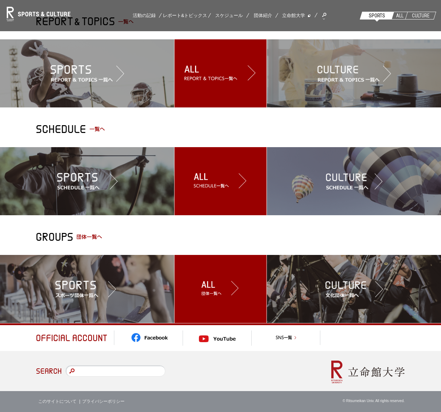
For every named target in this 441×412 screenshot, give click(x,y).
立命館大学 (293, 15)
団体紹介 (263, 15)
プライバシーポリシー (103, 401)
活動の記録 (144, 15)
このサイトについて (57, 401)
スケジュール (229, 15)
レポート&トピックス (185, 15)
